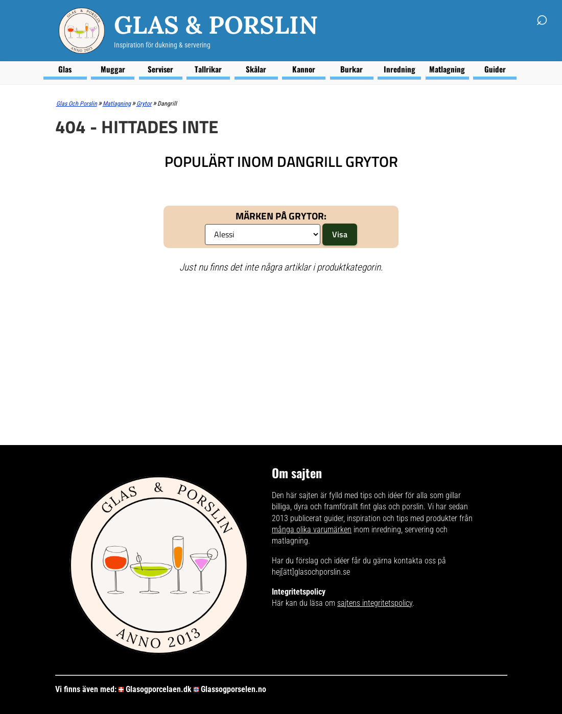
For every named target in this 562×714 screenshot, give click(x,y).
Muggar (113, 69)
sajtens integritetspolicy (374, 603)
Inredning (399, 69)
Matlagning (447, 69)
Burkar (351, 69)
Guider (495, 69)
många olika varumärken (312, 529)
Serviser (160, 69)
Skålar (256, 69)
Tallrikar (208, 69)
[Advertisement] (281, 355)
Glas (65, 69)
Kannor (303, 69)
